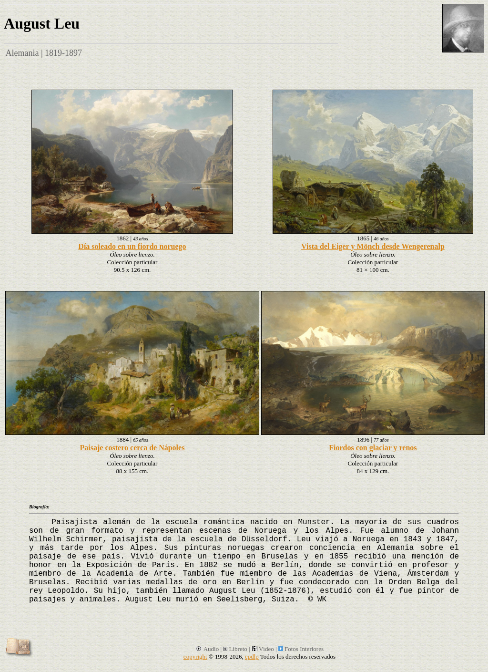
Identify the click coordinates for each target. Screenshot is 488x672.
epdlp (252, 656)
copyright (195, 656)
